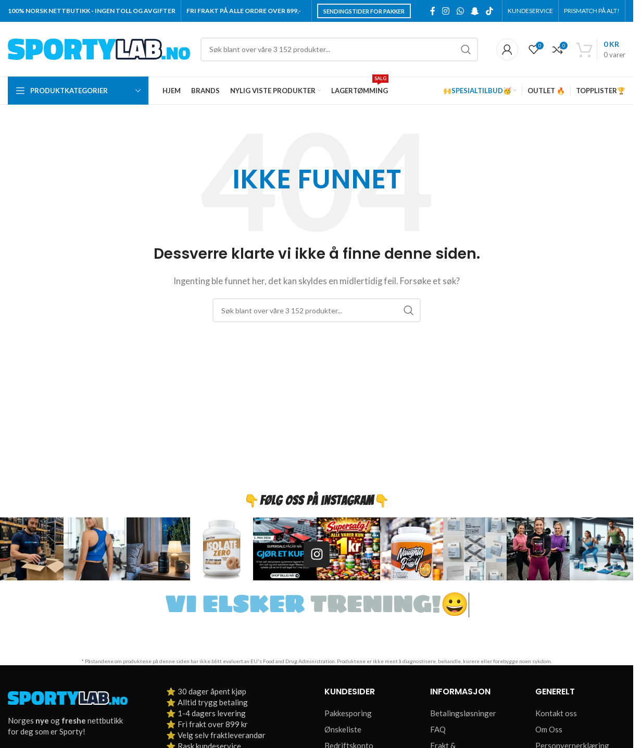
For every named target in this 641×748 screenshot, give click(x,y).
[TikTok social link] (490, 11)
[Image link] (68, 697)
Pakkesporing (348, 713)
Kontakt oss (556, 713)
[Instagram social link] (446, 11)
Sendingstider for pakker (364, 11)
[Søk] (339, 49)
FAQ (438, 729)
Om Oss (548, 729)
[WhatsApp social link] (460, 11)
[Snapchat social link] (474, 11)
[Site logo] (99, 48)
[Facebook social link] (432, 11)
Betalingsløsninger (463, 713)
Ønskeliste (342, 729)
